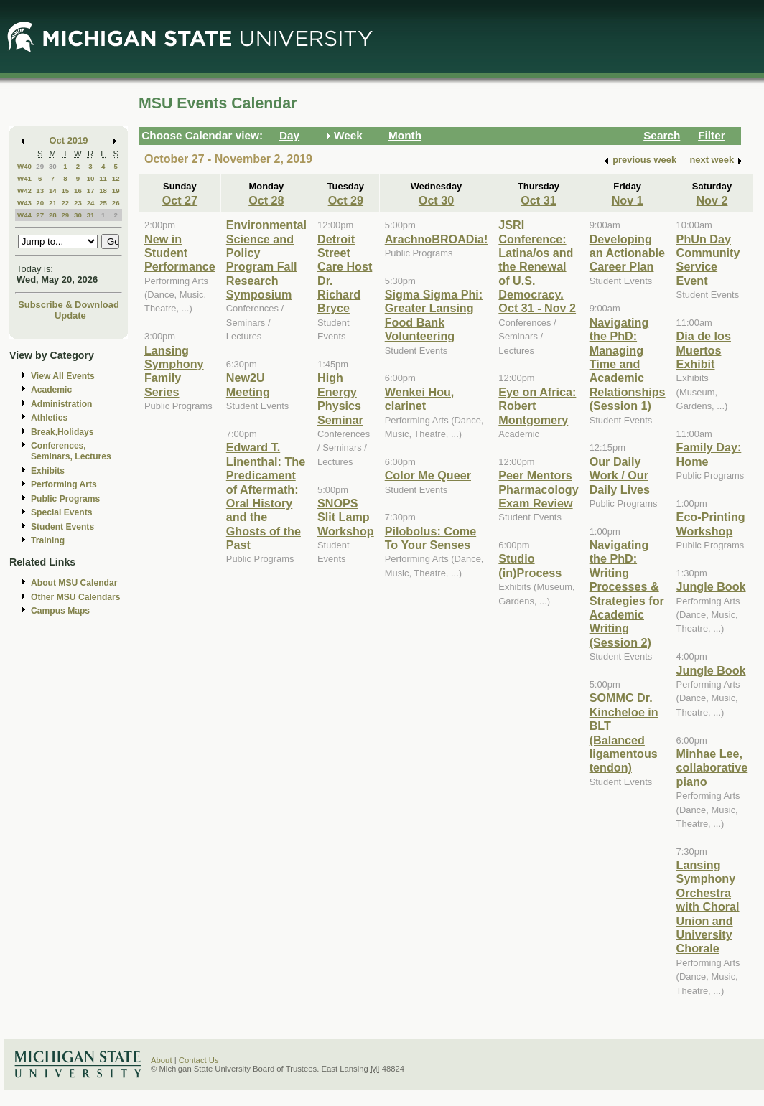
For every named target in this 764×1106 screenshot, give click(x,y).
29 (40, 166)
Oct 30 (436, 200)
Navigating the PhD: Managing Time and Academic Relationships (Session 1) (628, 364)
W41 (24, 178)
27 (40, 215)
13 (40, 191)
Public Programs (65, 499)
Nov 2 (711, 200)
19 (116, 191)
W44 (24, 215)
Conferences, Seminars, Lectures (71, 451)
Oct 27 (179, 200)
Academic (51, 390)
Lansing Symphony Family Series (174, 371)
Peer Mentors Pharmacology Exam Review (538, 489)
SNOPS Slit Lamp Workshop (345, 517)
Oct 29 (345, 200)
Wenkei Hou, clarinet (420, 398)
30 (53, 166)
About (161, 1060)
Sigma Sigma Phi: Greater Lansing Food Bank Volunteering (434, 315)
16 (78, 191)
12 (116, 178)
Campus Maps (60, 611)
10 (91, 178)
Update (70, 315)
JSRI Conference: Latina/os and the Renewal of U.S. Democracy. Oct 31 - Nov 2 (537, 266)
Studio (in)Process (530, 565)
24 (91, 203)
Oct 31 (538, 200)
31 (91, 215)
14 (53, 191)
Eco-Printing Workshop (710, 523)
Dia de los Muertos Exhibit (703, 349)
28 (53, 215)
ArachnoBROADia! (436, 239)
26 (116, 203)
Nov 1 (627, 200)
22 (65, 203)
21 (53, 203)
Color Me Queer (428, 475)
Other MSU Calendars (76, 597)
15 (65, 191)
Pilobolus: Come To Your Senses (430, 538)
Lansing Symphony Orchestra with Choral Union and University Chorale (708, 906)
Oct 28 (266, 200)
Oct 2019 (69, 140)
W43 (24, 203)
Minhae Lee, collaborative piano (712, 767)
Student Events (62, 527)
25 (103, 203)
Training (48, 540)
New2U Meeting (248, 384)
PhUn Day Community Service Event (708, 260)
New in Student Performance (179, 253)
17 (91, 191)
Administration (61, 404)
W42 (24, 191)
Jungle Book (711, 586)
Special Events (61, 512)
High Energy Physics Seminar (340, 398)
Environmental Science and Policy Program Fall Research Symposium (266, 259)
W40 (24, 166)
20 (40, 203)
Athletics (49, 418)
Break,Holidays (62, 432)
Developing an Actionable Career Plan (627, 253)
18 (103, 191)
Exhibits (48, 471)
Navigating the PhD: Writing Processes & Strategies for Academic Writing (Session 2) (627, 593)
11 (103, 178)
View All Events (63, 376)
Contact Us (199, 1060)
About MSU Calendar (74, 583)
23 (78, 203)
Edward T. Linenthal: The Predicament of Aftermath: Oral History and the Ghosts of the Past (265, 496)
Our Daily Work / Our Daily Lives (620, 475)
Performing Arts (64, 484)
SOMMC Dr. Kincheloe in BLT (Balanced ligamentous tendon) (624, 732)
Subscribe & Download (68, 304)
